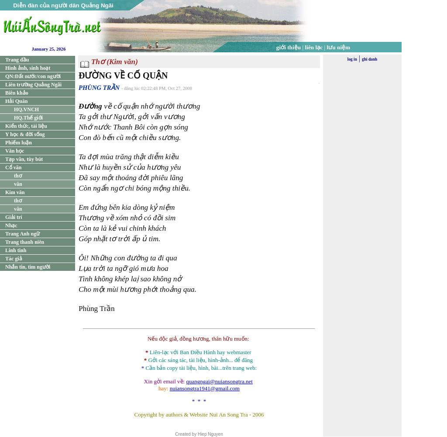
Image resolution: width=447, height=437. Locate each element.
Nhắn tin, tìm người (27, 267)
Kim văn (14, 192)
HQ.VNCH (26, 109)
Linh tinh (15, 250)
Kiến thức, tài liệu (26, 126)
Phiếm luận (18, 143)
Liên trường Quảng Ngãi (33, 85)
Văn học (14, 151)
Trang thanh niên (24, 242)
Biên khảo (16, 93)
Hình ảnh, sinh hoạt (27, 68)
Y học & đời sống (25, 134)
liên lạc (314, 47)
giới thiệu (288, 47)
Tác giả (13, 259)
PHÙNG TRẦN (99, 87)
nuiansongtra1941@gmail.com (205, 388)
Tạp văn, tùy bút (24, 159)
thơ (18, 176)
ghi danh (369, 59)
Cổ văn (13, 167)
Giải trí (13, 217)
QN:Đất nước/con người (33, 76)
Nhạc (11, 225)
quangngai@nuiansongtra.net (219, 381)
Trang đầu (17, 60)
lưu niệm (339, 47)
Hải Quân (16, 101)
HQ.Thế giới (28, 118)
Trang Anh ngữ (22, 234)
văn (18, 184)
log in (352, 59)
